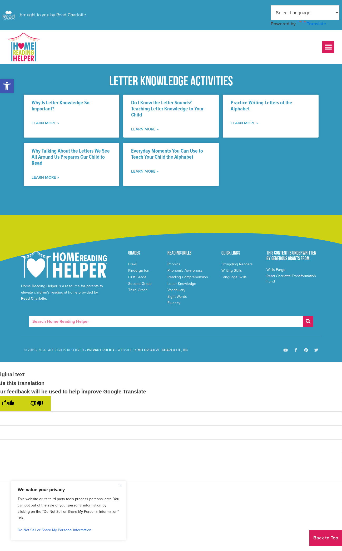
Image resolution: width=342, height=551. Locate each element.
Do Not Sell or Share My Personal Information (54, 530)
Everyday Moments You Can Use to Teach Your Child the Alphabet (167, 154)
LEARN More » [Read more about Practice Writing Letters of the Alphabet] (244, 123)
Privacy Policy (101, 350)
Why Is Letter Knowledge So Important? (61, 106)
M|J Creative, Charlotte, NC (163, 350)
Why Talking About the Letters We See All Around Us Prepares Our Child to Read (71, 157)
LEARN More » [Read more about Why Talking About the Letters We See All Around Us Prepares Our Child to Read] (45, 177)
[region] (68, 510)
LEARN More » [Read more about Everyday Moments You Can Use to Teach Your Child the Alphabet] (144, 171)
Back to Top (325, 538)
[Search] (308, 321)
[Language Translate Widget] (305, 12)
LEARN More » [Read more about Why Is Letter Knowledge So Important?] (45, 123)
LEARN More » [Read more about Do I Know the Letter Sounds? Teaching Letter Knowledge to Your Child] (144, 129)
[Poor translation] (36, 403)
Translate (311, 24)
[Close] (121, 485)
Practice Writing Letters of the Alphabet (261, 106)
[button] (7, 86)
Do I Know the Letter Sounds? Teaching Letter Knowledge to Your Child (167, 109)
